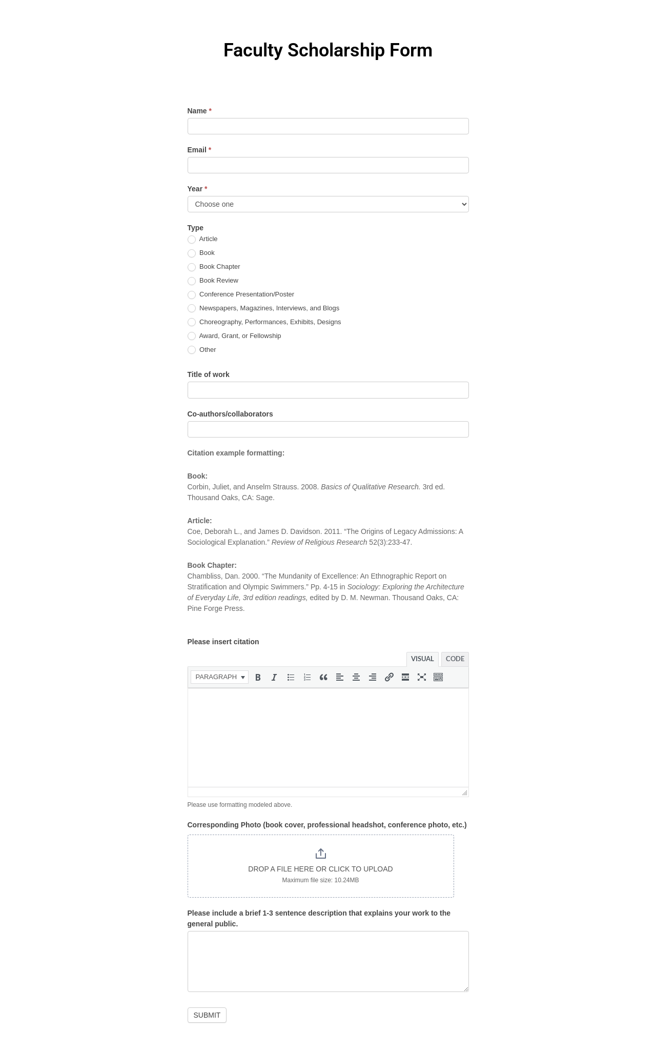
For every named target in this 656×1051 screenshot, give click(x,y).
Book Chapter (214, 267)
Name (200, 111)
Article (203, 239)
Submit (207, 1015)
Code (455, 659)
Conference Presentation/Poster (241, 294)
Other (202, 350)
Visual (422, 659)
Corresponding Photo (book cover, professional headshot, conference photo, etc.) (327, 825)
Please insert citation (223, 642)
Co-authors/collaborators (230, 414)
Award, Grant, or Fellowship (234, 336)
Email (200, 150)
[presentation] (219, 677)
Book (201, 253)
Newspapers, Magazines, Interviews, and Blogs (264, 308)
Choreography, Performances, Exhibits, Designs (264, 322)
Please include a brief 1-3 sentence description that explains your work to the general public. (319, 918)
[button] (220, 677)
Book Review (213, 280)
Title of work (209, 374)
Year (198, 189)
